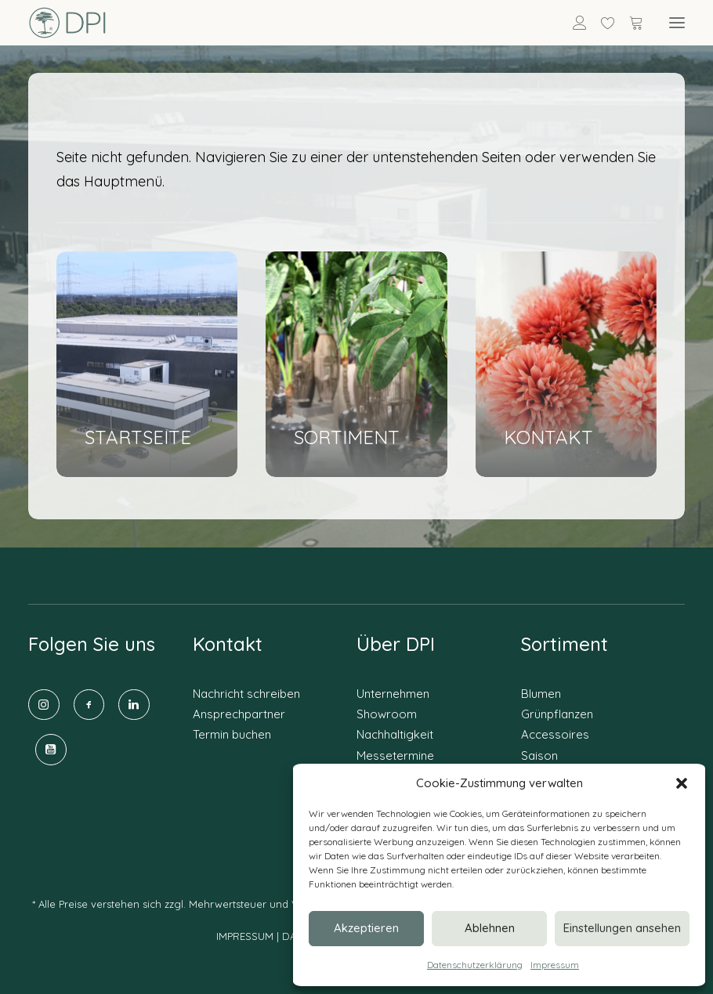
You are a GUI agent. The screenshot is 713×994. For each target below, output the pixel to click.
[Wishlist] (601, 23)
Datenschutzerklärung (475, 965)
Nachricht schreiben (246, 693)
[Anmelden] (573, 23)
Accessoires (555, 734)
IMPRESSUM (244, 936)
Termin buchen (232, 734)
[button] (681, 783)
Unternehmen (392, 693)
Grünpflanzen (557, 714)
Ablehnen (490, 927)
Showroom (386, 714)
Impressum (554, 965)
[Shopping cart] (629, 23)
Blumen (541, 693)
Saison (539, 755)
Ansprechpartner (239, 714)
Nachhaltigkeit (394, 734)
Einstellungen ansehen (622, 927)
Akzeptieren (366, 927)
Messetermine (395, 755)
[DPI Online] (67, 22)
